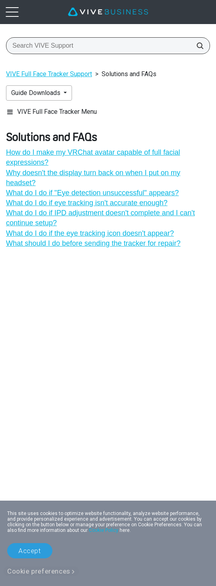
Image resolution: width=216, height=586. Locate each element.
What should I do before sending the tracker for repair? (93, 243)
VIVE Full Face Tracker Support (49, 74)
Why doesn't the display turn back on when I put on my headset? (93, 178)
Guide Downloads (36, 93)
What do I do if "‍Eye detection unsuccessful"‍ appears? (92, 193)
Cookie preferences (38, 571)
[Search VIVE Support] (198, 46)
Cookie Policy (103, 530)
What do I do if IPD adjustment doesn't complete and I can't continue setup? (100, 218)
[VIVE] (108, 12)
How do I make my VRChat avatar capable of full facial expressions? (93, 157)
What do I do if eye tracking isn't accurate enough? (87, 203)
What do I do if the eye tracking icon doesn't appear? (90, 233)
